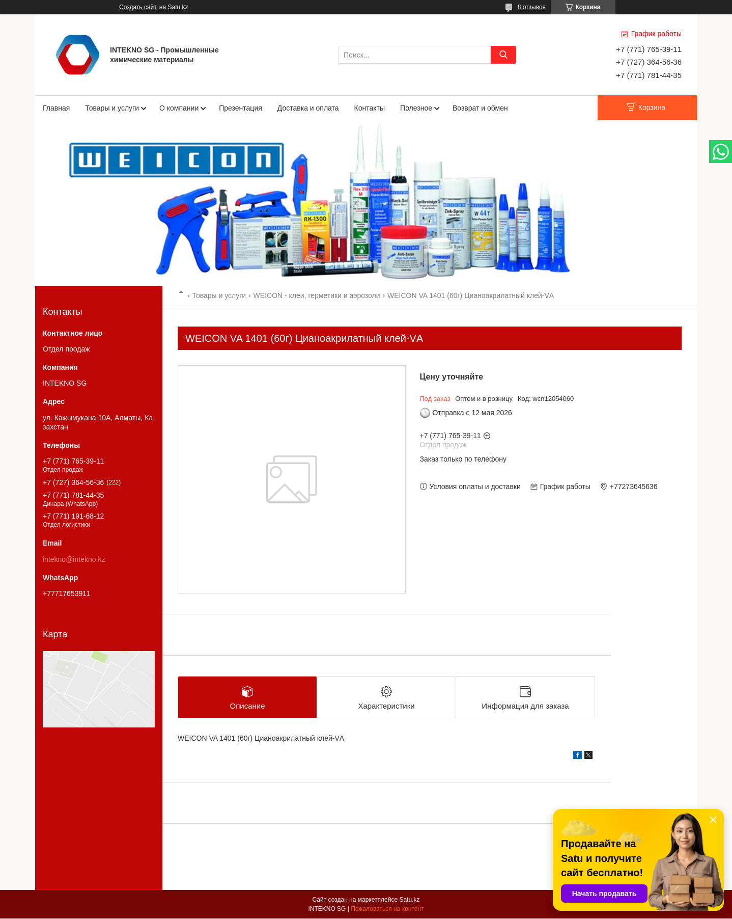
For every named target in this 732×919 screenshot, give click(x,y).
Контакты (369, 108)
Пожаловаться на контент (387, 909)
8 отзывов (532, 7)
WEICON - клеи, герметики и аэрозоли (317, 295)
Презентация (240, 108)
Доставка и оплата (308, 108)
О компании (179, 108)
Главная (56, 108)
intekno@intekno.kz (74, 559)
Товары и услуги (112, 108)
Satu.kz (409, 900)
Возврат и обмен (480, 108)
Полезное (416, 108)
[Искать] (503, 55)
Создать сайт (138, 7)
